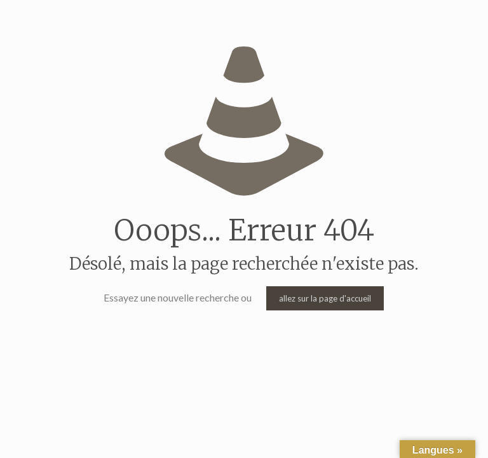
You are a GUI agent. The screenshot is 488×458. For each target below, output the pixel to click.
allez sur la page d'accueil (325, 298)
